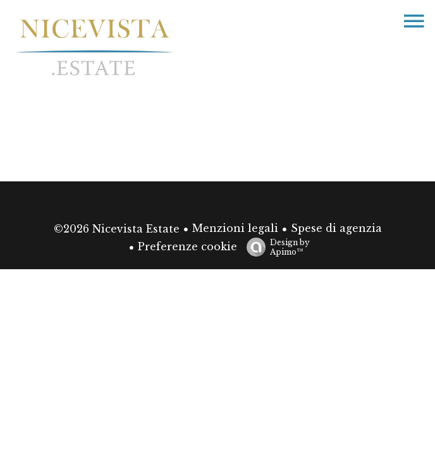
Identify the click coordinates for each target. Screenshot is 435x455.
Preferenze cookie (187, 246)
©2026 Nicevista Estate (117, 228)
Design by (275, 247)
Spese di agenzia (336, 228)
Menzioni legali (235, 228)
